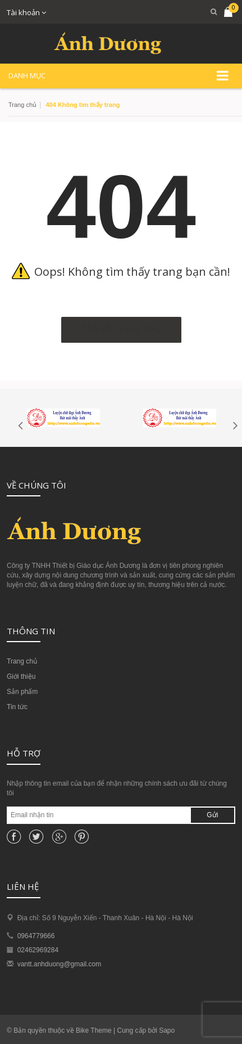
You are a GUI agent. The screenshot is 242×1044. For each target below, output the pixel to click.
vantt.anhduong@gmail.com (59, 964)
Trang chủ (22, 104)
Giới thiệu (21, 676)
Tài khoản (26, 12)
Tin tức (17, 707)
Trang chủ (22, 661)
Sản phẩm (22, 692)
